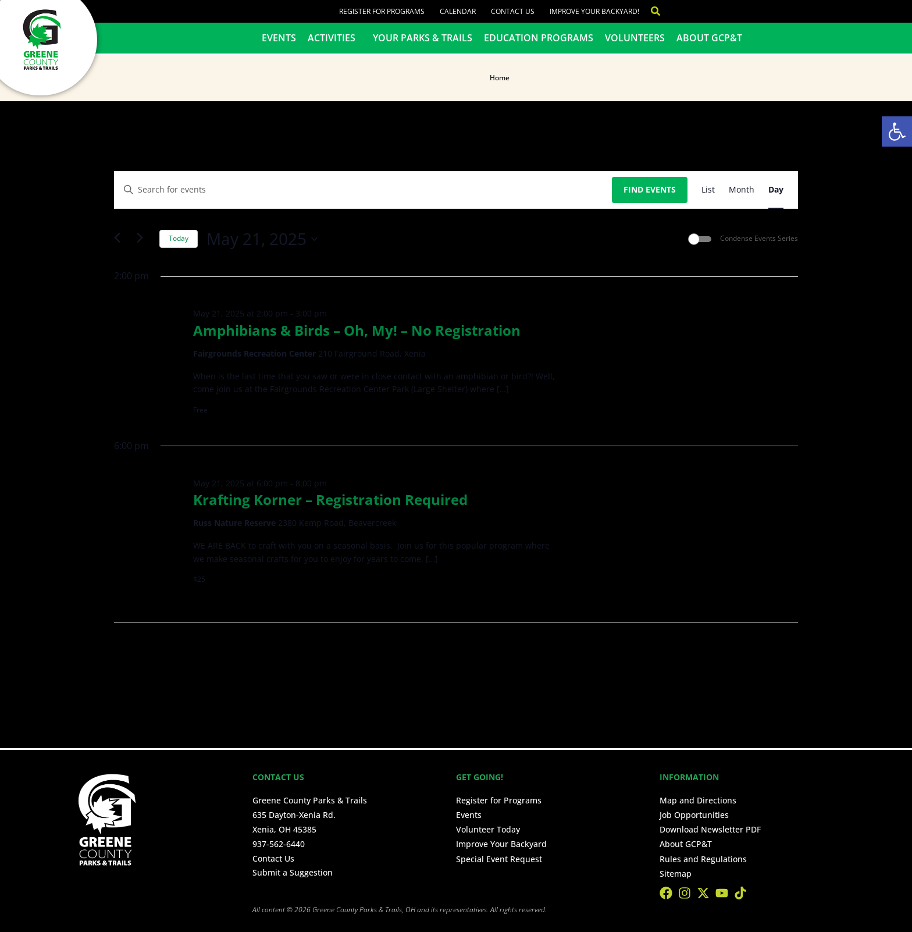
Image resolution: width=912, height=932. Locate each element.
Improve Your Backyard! (594, 11)
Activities (334, 37)
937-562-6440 (278, 843)
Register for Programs (382, 11)
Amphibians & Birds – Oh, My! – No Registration (357, 330)
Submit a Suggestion (292, 872)
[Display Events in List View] (708, 190)
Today (178, 238)
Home (500, 78)
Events (279, 37)
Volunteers (635, 37)
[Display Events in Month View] (741, 190)
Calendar (458, 11)
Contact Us (513, 11)
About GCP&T (709, 37)
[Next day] (144, 239)
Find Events (650, 189)
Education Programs (538, 37)
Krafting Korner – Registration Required (330, 499)
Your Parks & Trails (422, 37)
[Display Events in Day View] (775, 190)
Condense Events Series (759, 238)
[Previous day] (121, 239)
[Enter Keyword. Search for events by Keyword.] (363, 190)
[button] (897, 131)
